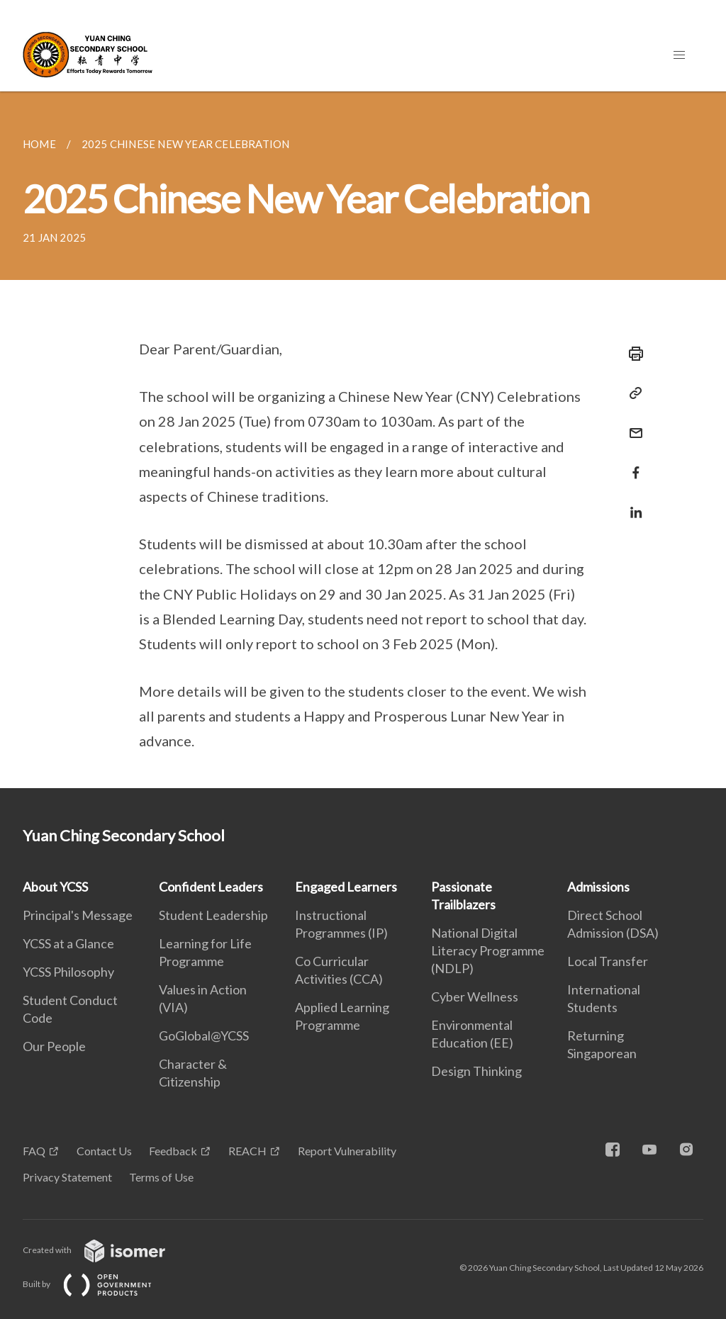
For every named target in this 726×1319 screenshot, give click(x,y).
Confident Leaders (211, 886)
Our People (54, 1046)
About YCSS (55, 886)
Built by (98, 1284)
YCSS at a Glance (68, 943)
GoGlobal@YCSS (204, 1035)
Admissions (598, 886)
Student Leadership (213, 915)
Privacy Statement (67, 1177)
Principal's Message (78, 915)
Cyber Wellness (474, 996)
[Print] (631, 354)
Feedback (173, 1150)
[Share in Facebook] (631, 464)
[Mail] (631, 424)
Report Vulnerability (347, 1150)
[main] (363, 439)
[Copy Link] (631, 393)
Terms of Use (161, 1177)
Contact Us (104, 1150)
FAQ (34, 1150)
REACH (247, 1150)
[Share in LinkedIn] (631, 503)
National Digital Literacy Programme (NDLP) (487, 950)
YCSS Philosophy (68, 972)
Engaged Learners (346, 886)
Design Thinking (476, 1071)
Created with (105, 1250)
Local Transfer (607, 961)
